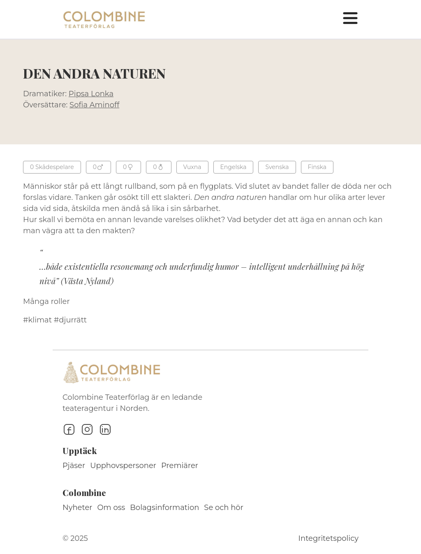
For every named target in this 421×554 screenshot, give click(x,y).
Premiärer (179, 465)
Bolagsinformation (164, 507)
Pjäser (73, 465)
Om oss (111, 507)
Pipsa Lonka (91, 93)
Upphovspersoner (123, 465)
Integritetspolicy (328, 538)
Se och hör (223, 507)
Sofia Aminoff (94, 104)
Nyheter (77, 507)
